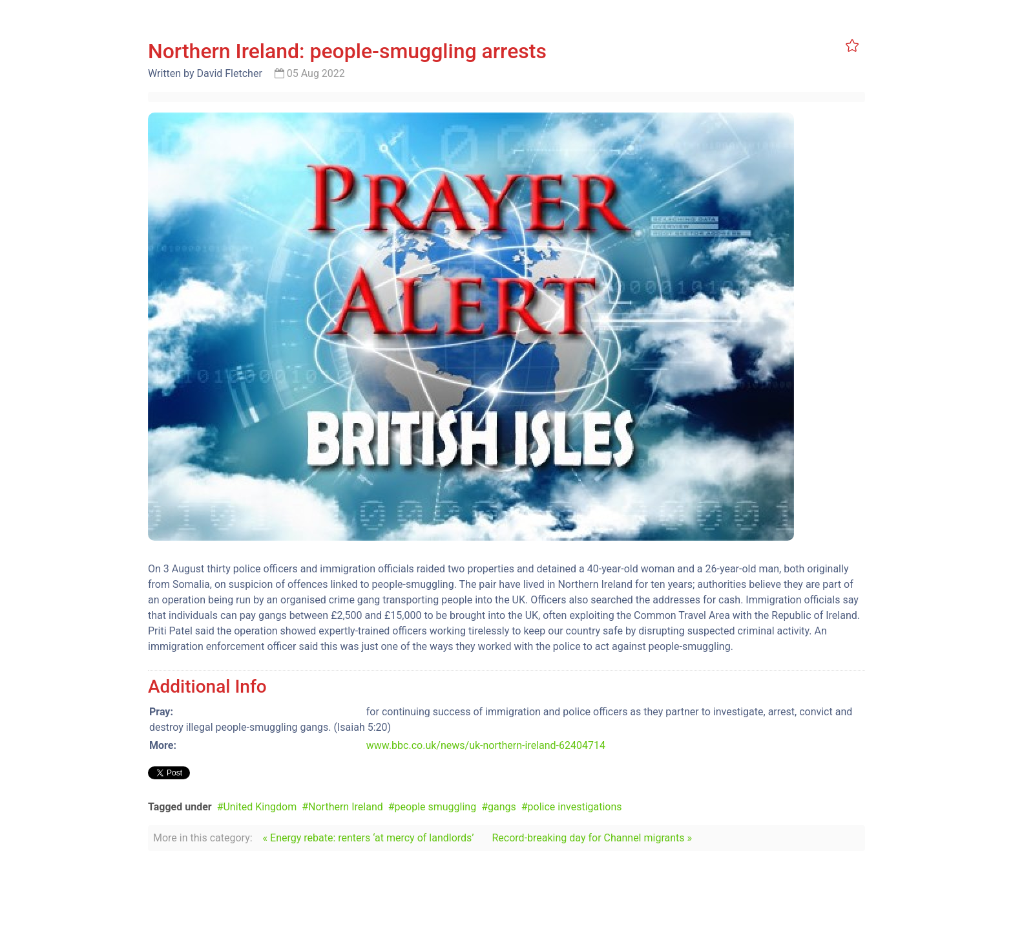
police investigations (575, 807)
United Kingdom (260, 807)
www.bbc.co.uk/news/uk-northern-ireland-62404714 (485, 745)
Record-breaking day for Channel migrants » (592, 838)
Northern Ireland (345, 807)
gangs (502, 807)
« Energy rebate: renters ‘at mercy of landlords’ (368, 838)
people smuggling (436, 807)
